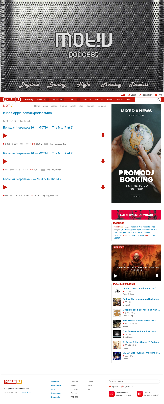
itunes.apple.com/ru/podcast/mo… (29, 113)
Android (121, 395)
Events (72, 106)
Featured (43, 99)
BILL (153, 227)
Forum (110, 99)
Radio (119, 99)
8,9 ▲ (36, 170)
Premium (55, 382)
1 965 (127, 313)
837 (126, 356)
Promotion (56, 385)
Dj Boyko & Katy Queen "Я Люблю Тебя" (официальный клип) (141, 342)
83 (126, 302)
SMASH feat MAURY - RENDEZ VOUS (141, 320)
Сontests (74, 99)
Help (53, 389)
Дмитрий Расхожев (145, 230)
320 (46, 144)
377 (28, 144)
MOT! (8, 105)
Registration (147, 95)
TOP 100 (99, 99)
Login (133, 95)
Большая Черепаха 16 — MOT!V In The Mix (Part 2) (38, 153)
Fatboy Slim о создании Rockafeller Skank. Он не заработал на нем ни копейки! (141, 299)
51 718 (128, 324)
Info (89, 389)
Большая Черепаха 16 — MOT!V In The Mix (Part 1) (38, 127)
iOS (129, 395)
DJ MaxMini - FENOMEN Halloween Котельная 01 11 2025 (136, 268)
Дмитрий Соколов (126, 232)
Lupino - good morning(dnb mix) (139, 288)
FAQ (160, 95)
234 (27, 196)
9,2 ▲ (37, 196)
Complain (55, 397)
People (87, 99)
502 (6, 170)
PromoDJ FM (122, 393)
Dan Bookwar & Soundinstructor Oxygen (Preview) (141, 331)
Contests (74, 389)
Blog (81, 106)
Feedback (90, 106)
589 (6, 196)
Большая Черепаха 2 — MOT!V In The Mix (32, 179)
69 (126, 334)
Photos (63, 106)
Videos (54, 106)
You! (153, 235)
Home (37, 106)
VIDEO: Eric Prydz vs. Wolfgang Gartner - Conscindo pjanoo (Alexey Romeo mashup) (141, 353)
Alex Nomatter (144, 227)
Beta (129, 99)
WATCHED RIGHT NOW (124, 284)
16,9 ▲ (39, 144)
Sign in (115, 387)
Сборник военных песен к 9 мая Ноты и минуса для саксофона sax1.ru (141, 310)
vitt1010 (117, 238)
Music (58, 99)
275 (26, 170)
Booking (29, 99)
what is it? (26, 392)
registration (128, 387)
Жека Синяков (138, 235)
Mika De (118, 227)
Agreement (56, 393)
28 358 (128, 345)
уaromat (134, 227)
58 (126, 291)
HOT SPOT (119, 247)
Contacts (102, 106)
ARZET (127, 235)
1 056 (7, 144)
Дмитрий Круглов (129, 230)
